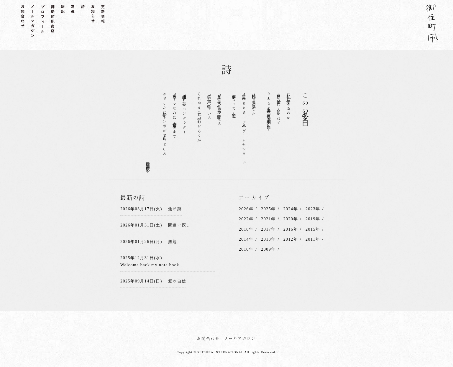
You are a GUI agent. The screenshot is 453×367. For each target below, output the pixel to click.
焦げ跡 (174, 208)
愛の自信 (177, 280)
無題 (172, 241)
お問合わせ (208, 337)
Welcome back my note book (149, 264)
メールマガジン (240, 337)
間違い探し (179, 225)
